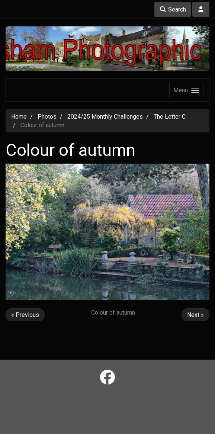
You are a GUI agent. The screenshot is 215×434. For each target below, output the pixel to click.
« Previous (25, 314)
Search (172, 9)
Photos (47, 116)
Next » (195, 314)
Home (19, 116)
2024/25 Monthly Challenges (105, 116)
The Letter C (170, 116)
